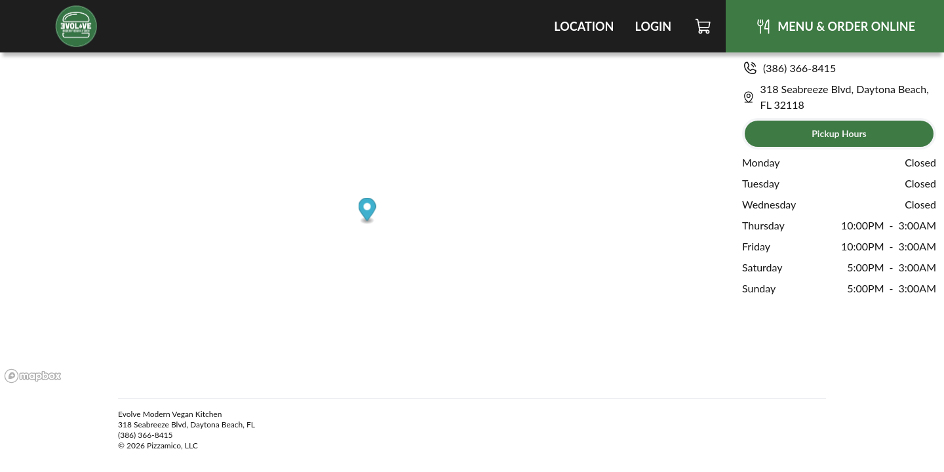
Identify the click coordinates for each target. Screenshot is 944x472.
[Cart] (704, 26)
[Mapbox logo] (33, 376)
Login (653, 26)
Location (584, 26)
